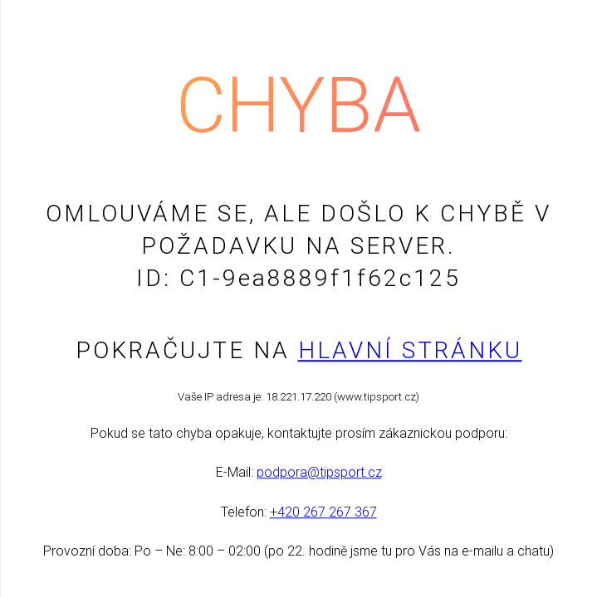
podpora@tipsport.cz (319, 473)
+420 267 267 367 (323, 512)
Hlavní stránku (410, 350)
